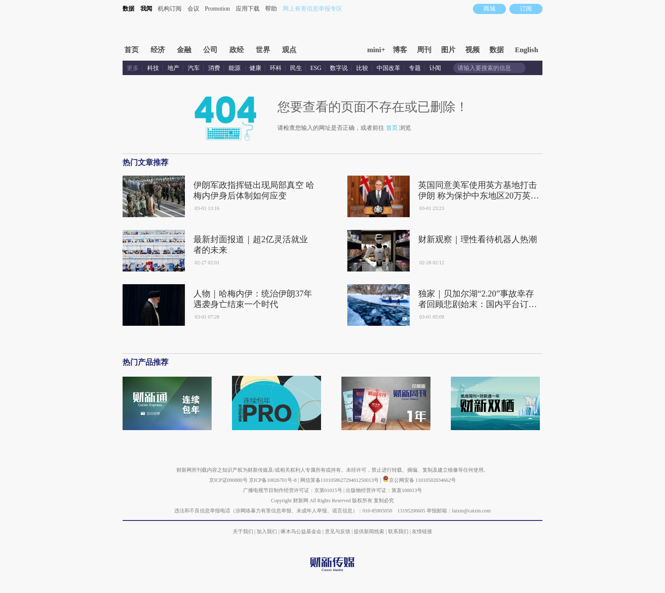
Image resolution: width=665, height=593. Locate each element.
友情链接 (422, 531)
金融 (184, 50)
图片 (448, 50)
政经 (236, 50)
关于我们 (243, 531)
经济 (158, 50)
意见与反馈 (337, 531)
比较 (362, 68)
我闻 (146, 9)
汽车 (194, 68)
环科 (276, 68)
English (526, 50)
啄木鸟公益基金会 (302, 531)
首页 (131, 50)
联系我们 (398, 531)
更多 (133, 68)
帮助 (271, 9)
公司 (210, 50)
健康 (255, 68)
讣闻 (435, 68)
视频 (472, 50)
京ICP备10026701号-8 (273, 480)
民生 (296, 68)
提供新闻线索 (369, 531)
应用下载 (248, 9)
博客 (400, 50)
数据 (128, 9)
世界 (263, 50)
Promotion (217, 9)
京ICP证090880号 (228, 480)
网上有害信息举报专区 (312, 9)
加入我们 (267, 531)
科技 (153, 68)
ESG (315, 68)
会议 (193, 9)
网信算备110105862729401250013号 (340, 480)
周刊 (424, 50)
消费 (214, 68)
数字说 (339, 68)
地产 (173, 68)
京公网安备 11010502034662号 (419, 480)
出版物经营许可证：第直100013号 (384, 490)
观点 (289, 50)
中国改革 (388, 68)
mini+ (376, 50)
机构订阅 (170, 9)
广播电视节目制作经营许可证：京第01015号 (292, 490)
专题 (415, 68)
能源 (235, 68)
